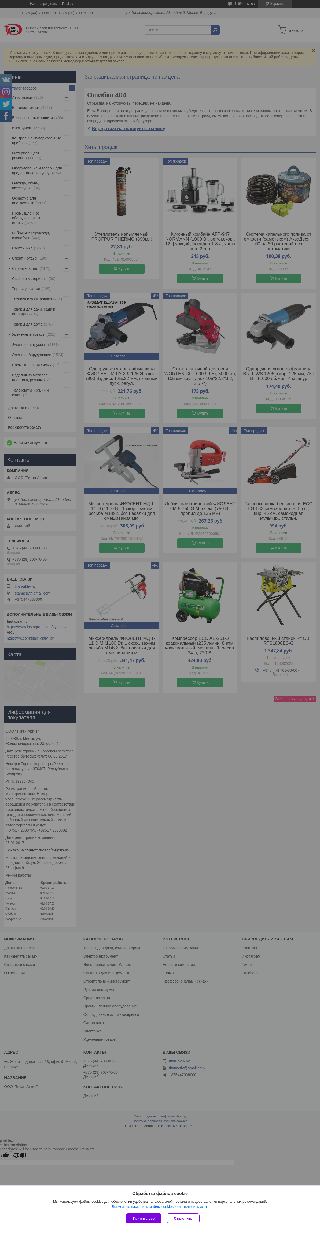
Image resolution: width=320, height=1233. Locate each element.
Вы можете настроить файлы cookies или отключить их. (158, 1207)
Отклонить (183, 1218)
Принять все (144, 1218)
